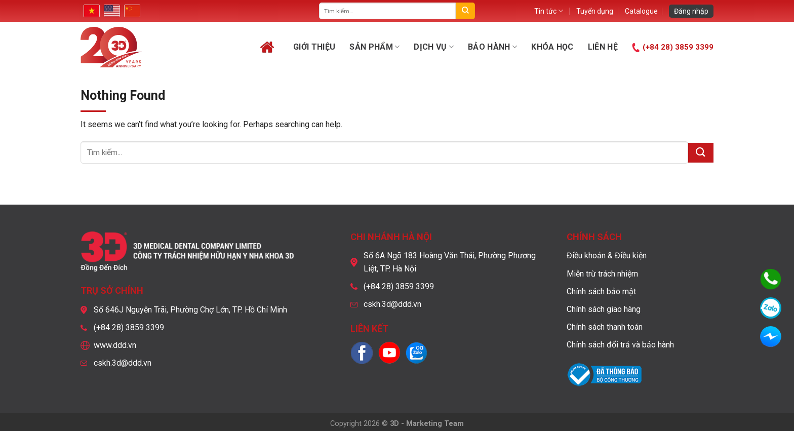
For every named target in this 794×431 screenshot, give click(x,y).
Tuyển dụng (594, 11)
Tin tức (548, 11)
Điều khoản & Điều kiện (607, 255)
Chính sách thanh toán (605, 327)
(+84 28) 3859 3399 (678, 47)
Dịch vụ (434, 47)
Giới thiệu (314, 47)
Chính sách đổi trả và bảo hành (620, 344)
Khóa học (552, 47)
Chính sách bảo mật (601, 291)
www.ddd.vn (115, 345)
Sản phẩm (374, 47)
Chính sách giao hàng (604, 309)
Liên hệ (603, 47)
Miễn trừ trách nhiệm (602, 274)
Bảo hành (492, 47)
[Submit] (465, 11)
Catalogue (641, 11)
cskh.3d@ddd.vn (122, 363)
